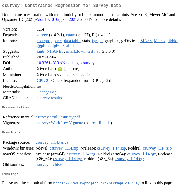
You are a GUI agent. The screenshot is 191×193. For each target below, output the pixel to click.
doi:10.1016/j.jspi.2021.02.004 (64, 20)
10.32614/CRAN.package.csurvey (65, 64)
